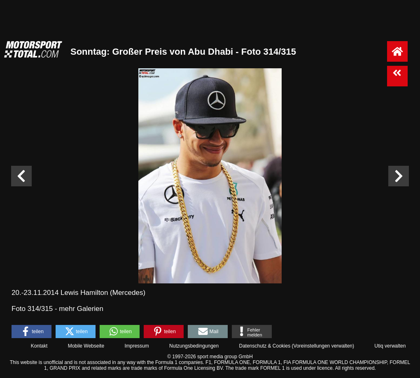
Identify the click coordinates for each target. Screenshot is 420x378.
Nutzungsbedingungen (194, 346)
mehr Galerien (81, 309)
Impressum (136, 346)
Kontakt (39, 346)
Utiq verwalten (390, 346)
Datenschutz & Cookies (264, 346)
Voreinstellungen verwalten (323, 346)
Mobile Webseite (86, 346)
